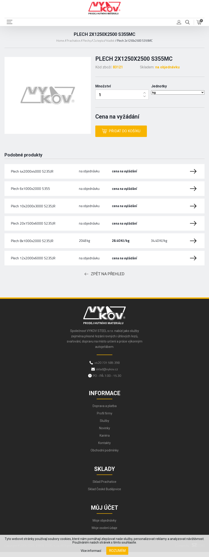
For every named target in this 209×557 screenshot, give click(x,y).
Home (60, 40)
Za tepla (98, 40)
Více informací (91, 551)
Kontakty (104, 447)
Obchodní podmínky (105, 455)
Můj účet (104, 512)
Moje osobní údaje (104, 532)
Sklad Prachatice (104, 486)
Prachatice (73, 40)
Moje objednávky (104, 525)
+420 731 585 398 (107, 367)
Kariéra (105, 440)
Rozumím (117, 550)
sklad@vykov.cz (107, 373)
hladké (110, 40)
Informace (104, 398)
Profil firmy (104, 418)
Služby (104, 425)
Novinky (104, 433)
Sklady (104, 473)
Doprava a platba (105, 410)
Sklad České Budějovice (104, 494)
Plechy (87, 40)
